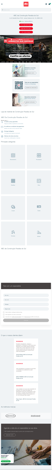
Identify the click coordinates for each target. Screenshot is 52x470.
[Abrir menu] (2, 4)
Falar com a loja (26, 28)
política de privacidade (16, 316)
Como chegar (26, 32)
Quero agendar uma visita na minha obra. (13, 314)
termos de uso (27, 316)
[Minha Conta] (46, 4)
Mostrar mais (4, 120)
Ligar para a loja (26, 24)
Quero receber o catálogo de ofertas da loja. (13, 312)
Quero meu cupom (6, 461)
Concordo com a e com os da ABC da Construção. (22, 316)
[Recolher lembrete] (12, 455)
